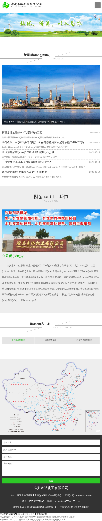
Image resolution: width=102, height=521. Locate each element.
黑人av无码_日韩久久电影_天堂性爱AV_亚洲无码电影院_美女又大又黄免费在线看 (37, 517)
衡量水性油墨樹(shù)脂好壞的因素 (22, 132)
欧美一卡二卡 (6, 519)
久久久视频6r (19, 519)
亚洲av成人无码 (32, 519)
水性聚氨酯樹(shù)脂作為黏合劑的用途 (24, 171)
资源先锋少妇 (46, 519)
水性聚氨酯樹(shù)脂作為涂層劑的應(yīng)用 (28, 152)
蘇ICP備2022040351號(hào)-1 (41, 507)
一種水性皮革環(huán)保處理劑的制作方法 (26, 162)
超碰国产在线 (59, 519)
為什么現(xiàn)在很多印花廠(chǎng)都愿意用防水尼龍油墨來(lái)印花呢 (43, 142)
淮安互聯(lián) (82, 507)
